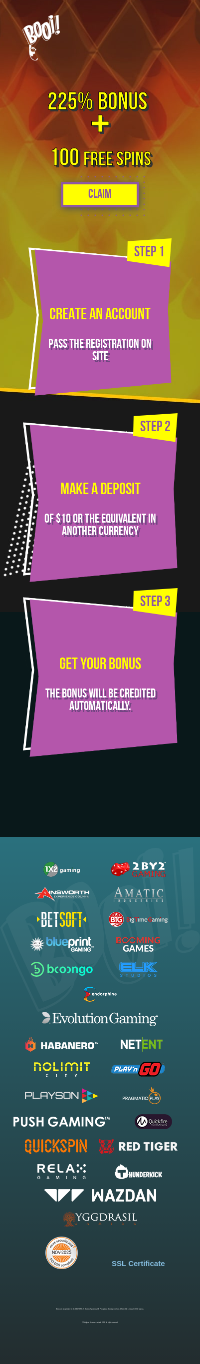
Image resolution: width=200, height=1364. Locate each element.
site (100, 357)
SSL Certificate (138, 1263)
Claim (100, 194)
